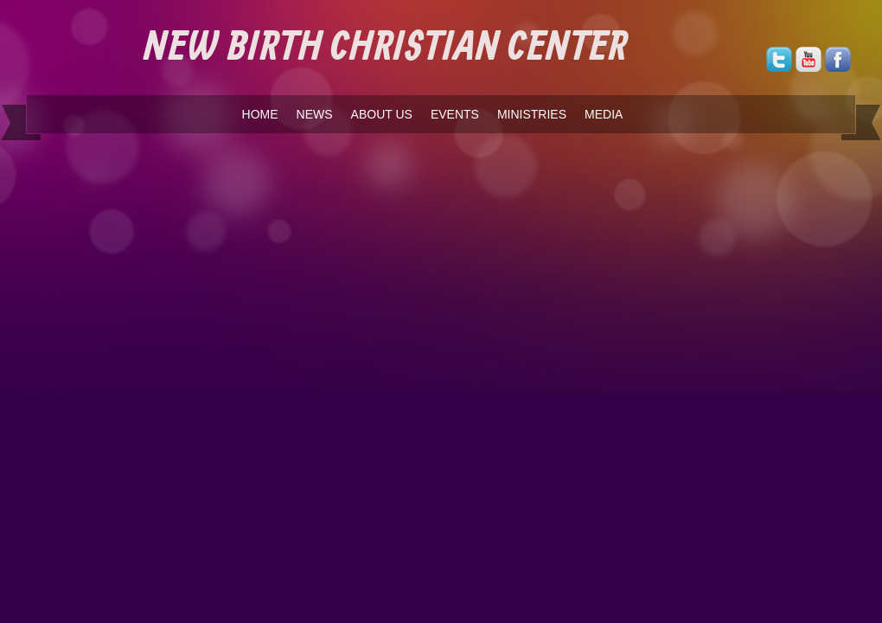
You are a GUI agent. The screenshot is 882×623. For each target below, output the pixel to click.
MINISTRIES (531, 114)
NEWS (315, 114)
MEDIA (604, 114)
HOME (260, 114)
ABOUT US (381, 114)
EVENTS (455, 114)
